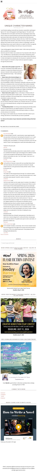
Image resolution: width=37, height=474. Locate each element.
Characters (5, 126)
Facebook (3, 393)
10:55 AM (5, 222)
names (17, 126)
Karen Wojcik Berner (8, 161)
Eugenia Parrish (7, 180)
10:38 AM (5, 178)
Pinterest (3, 398)
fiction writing (12, 126)
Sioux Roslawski (7, 133)
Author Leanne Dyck (8, 224)
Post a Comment (4, 234)
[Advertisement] (18, 454)
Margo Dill (5, 171)
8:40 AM (5, 170)
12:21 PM (5, 232)
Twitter (2, 396)
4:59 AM (5, 147)
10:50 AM (5, 212)
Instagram (3, 394)
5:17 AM (5, 159)
